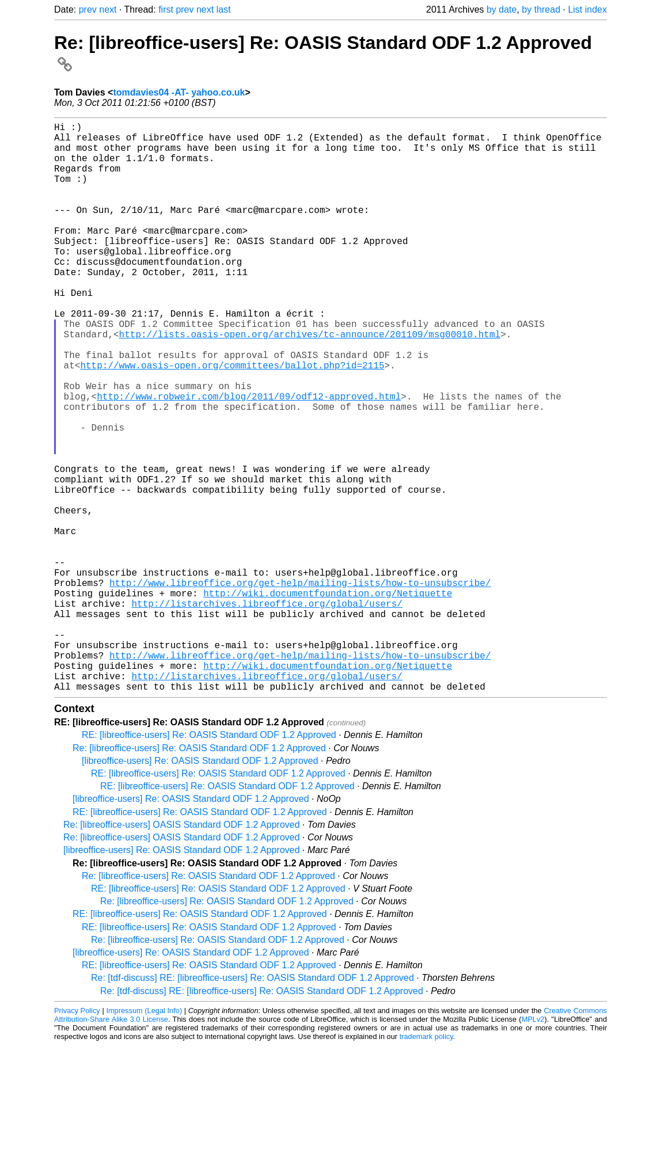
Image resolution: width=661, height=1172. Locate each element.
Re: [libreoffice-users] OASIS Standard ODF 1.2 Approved (181, 951)
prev (88, 9)
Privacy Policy (77, 1137)
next (107, 9)
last (223, 9)
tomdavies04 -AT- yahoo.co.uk (179, 92)
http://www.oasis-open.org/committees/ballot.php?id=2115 (232, 420)
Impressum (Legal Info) (144, 1137)
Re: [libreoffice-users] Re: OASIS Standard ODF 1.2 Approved (199, 875)
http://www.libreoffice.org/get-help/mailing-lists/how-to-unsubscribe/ (300, 686)
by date (501, 9)
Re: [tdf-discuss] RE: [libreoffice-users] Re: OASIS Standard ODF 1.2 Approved (252, 1104)
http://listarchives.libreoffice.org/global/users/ (266, 711)
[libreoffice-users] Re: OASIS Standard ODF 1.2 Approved (200, 887)
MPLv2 (533, 1145)
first (165, 9)
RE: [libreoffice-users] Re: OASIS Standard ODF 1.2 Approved (209, 861)
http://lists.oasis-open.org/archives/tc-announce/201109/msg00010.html (309, 382)
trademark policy (426, 1163)
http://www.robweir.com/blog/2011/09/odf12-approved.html (249, 458)
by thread (541, 9)
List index (587, 9)
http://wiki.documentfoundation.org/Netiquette (327, 698)
